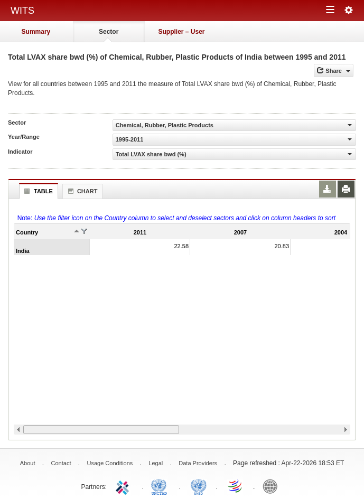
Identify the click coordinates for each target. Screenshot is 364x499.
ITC (124, 485)
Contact (61, 463)
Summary (36, 31)
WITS (22, 10)
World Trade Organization (235, 485)
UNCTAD (161, 485)
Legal (155, 463)
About (27, 463)
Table (37, 191)
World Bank (272, 485)
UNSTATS (198, 485)
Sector (108, 31)
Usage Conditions (110, 463)
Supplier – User (181, 31)
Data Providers (198, 463)
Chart (81, 191)
